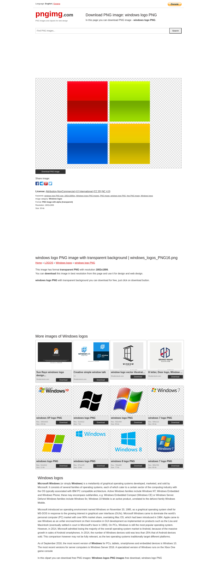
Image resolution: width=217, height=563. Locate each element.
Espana (57, 4)
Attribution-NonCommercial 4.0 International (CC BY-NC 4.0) (78, 191)
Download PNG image (51, 172)
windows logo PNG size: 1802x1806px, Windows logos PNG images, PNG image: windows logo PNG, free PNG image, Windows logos (98, 196)
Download (63, 380)
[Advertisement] (108, 57)
